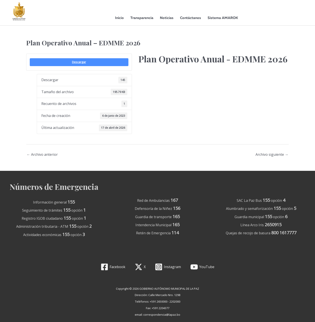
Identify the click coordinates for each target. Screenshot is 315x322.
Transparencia (141, 18)
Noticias (166, 18)
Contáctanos (190, 18)
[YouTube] (202, 267)
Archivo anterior (42, 154)
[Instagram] (168, 267)
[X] (140, 267)
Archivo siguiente (272, 154)
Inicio (119, 18)
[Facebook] (113, 267)
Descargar (79, 62)
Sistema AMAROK (223, 18)
